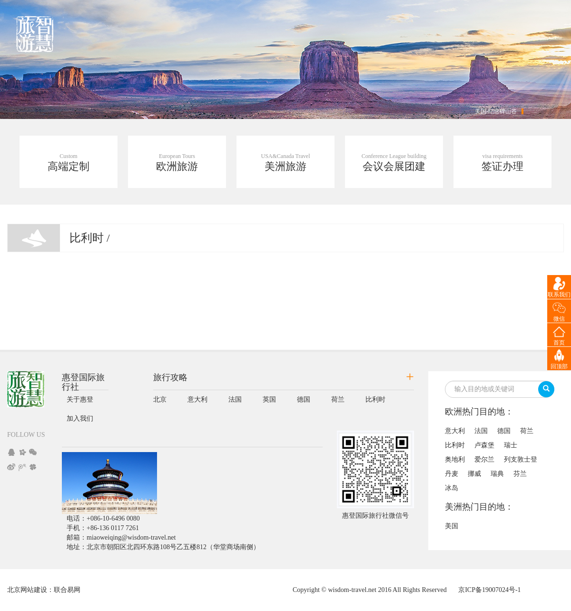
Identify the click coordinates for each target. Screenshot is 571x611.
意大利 (197, 399)
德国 (303, 399)
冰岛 (451, 488)
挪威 (474, 473)
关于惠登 (80, 399)
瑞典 (497, 473)
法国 (235, 399)
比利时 (375, 399)
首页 (559, 342)
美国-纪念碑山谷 (496, 111)
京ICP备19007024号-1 (489, 589)
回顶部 (559, 366)
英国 (269, 399)
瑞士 (510, 445)
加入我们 (80, 418)
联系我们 (559, 294)
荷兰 (338, 399)
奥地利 (455, 459)
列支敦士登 (520, 459)
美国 (451, 526)
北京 (160, 399)
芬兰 (520, 473)
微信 (559, 318)
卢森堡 (484, 445)
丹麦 (451, 473)
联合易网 (67, 589)
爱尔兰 (484, 459)
